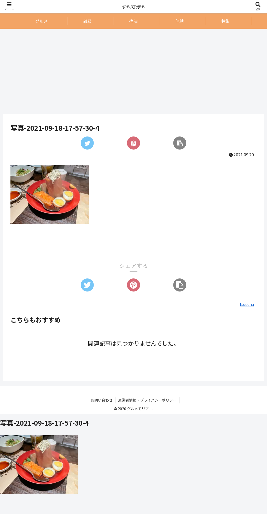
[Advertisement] (133, 71)
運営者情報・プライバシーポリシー (147, 400)
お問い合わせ (102, 400)
